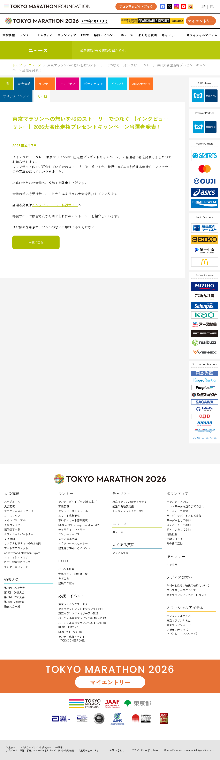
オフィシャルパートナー (18, 534)
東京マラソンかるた (179, 620)
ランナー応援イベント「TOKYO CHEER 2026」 (72, 638)
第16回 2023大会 (14, 597)
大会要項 (9, 506)
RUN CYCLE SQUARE (71, 632)
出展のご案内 (66, 583)
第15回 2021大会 (14, 602)
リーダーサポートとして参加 (184, 515)
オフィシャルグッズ (179, 616)
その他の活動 (175, 543)
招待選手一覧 (12, 529)
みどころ (63, 578)
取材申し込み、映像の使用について (188, 585)
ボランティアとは (177, 502)
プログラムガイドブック (18, 511)
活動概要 (172, 534)
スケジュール (12, 502)
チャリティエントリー (71, 529)
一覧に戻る (36, 242)
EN (212, 6)
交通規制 (9, 539)
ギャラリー (173, 564)
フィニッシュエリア (16, 557)
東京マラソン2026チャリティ (129, 502)
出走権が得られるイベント (74, 548)
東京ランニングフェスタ (73, 604)
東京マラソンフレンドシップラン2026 (80, 609)
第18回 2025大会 (14, 588)
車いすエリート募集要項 (73, 520)
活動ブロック (175, 539)
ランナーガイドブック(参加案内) (77, 502)
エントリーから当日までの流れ (185, 506)
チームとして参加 (177, 511)
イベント (117, 83)
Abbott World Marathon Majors (22, 553)
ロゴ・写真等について (17, 562)
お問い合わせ (117, 750)
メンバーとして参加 (179, 525)
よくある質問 (120, 553)
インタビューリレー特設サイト (55, 204)
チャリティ (67, 83)
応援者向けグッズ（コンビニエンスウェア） (183, 631)
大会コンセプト (13, 525)
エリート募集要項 (69, 515)
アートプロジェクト (16, 548)
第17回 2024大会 (14, 592)
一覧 (6, 83)
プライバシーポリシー (144, 750)
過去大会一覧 (12, 606)
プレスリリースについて (181, 590)
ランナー (45, 83)
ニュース (34, 65)
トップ (17, 65)
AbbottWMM (141, 83)
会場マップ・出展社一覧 (73, 574)
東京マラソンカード (179, 625)
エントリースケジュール (73, 511)
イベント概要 (66, 569)
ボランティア (93, 83)
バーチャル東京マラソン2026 (82, 618)
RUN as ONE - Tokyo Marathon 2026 (79, 525)
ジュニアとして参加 (179, 529)
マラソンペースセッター (73, 543)
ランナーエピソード (16, 567)
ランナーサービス (69, 534)
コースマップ (12, 515)
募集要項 (63, 506)
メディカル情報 (67, 539)
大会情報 (24, 83)
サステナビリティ (16, 95)
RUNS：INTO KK (68, 627)
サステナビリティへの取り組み (22, 543)
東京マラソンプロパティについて (187, 595)
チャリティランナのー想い (128, 511)
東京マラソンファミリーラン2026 (78, 613)
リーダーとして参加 (179, 520)
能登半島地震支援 (123, 506)
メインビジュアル (14, 520)
